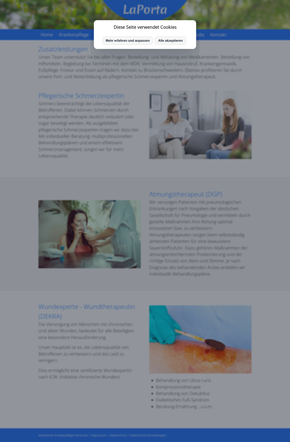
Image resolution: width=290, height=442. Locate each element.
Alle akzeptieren (170, 40)
